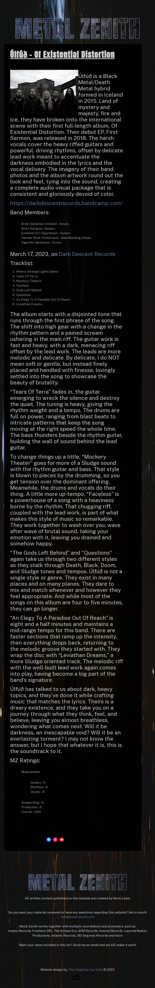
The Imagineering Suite (86, 969)
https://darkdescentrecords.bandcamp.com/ (66, 203)
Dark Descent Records (87, 254)
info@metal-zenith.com (77, 917)
